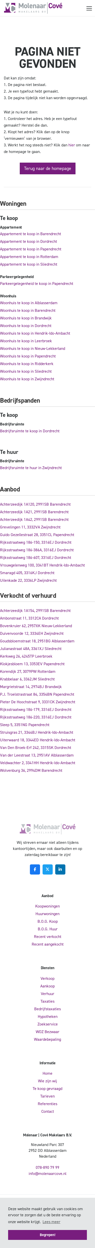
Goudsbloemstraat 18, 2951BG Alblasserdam (37, 641)
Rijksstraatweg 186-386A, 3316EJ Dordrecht (37, 550)
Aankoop (47, 986)
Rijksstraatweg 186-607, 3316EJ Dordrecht (35, 557)
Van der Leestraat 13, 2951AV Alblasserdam (37, 755)
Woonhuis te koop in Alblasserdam (29, 302)
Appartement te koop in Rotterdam (29, 256)
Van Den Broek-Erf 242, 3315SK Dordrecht (35, 747)
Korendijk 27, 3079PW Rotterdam (27, 671)
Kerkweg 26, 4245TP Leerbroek (26, 656)
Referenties (47, 1103)
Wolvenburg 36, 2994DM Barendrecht (31, 770)
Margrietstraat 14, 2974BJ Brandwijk (31, 686)
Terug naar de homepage (47, 168)
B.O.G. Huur (48, 929)
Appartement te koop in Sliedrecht (28, 264)
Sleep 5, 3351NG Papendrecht (24, 724)
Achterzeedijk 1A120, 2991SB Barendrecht (35, 504)
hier (71, 145)
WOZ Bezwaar (47, 1031)
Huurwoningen (47, 913)
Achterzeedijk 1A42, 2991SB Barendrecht (34, 519)
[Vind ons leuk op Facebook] (35, 869)
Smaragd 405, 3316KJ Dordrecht (27, 572)
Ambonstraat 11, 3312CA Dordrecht (29, 618)
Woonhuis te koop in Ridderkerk (26, 363)
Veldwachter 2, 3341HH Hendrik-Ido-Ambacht (37, 762)
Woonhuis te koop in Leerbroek (26, 341)
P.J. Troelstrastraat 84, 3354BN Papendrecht (37, 694)
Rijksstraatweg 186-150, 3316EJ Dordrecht (35, 542)
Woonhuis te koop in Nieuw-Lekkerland (32, 348)
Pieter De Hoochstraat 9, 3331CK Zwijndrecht (37, 702)
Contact (47, 1111)
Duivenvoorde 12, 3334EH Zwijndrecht (32, 633)
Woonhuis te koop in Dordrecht (25, 325)
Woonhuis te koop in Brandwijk (26, 318)
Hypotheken (48, 1016)
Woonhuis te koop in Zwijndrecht (27, 379)
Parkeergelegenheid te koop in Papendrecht (36, 283)
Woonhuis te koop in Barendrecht (27, 310)
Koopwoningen (47, 906)
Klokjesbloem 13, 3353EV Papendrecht (32, 663)
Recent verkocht (47, 936)
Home (47, 1073)
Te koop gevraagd (47, 1088)
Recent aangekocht (48, 944)
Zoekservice (47, 1024)
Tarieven (47, 1096)
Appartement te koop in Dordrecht (28, 241)
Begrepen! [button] (47, 1234)
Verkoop (47, 978)
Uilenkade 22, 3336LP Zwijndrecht (28, 580)
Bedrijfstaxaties (47, 1009)
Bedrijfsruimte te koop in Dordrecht (30, 431)
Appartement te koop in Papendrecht (30, 249)
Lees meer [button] (51, 1221)
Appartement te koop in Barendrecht (30, 233)
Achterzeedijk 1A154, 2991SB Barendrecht (35, 610)
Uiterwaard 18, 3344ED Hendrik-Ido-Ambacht (37, 740)
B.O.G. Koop (47, 921)
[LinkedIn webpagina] (60, 869)
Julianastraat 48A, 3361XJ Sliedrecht (31, 648)
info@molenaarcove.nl (47, 1173)
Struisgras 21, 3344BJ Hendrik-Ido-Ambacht (36, 732)
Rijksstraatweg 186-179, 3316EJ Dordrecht (35, 709)
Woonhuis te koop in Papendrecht (28, 356)
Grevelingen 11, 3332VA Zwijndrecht (30, 527)
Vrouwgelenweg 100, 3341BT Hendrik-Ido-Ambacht (42, 565)
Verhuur (47, 993)
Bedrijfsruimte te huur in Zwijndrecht (31, 467)
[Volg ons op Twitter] (48, 869)
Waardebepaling (47, 1039)
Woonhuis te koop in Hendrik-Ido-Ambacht (35, 333)
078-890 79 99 (47, 1167)
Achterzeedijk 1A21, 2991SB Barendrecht (34, 512)
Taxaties (47, 1001)
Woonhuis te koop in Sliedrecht (26, 371)
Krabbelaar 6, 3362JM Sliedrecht (27, 679)
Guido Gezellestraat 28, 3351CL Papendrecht (37, 534)
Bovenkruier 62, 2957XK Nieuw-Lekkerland (36, 625)
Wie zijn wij (47, 1081)
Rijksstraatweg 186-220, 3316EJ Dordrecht (35, 717)
